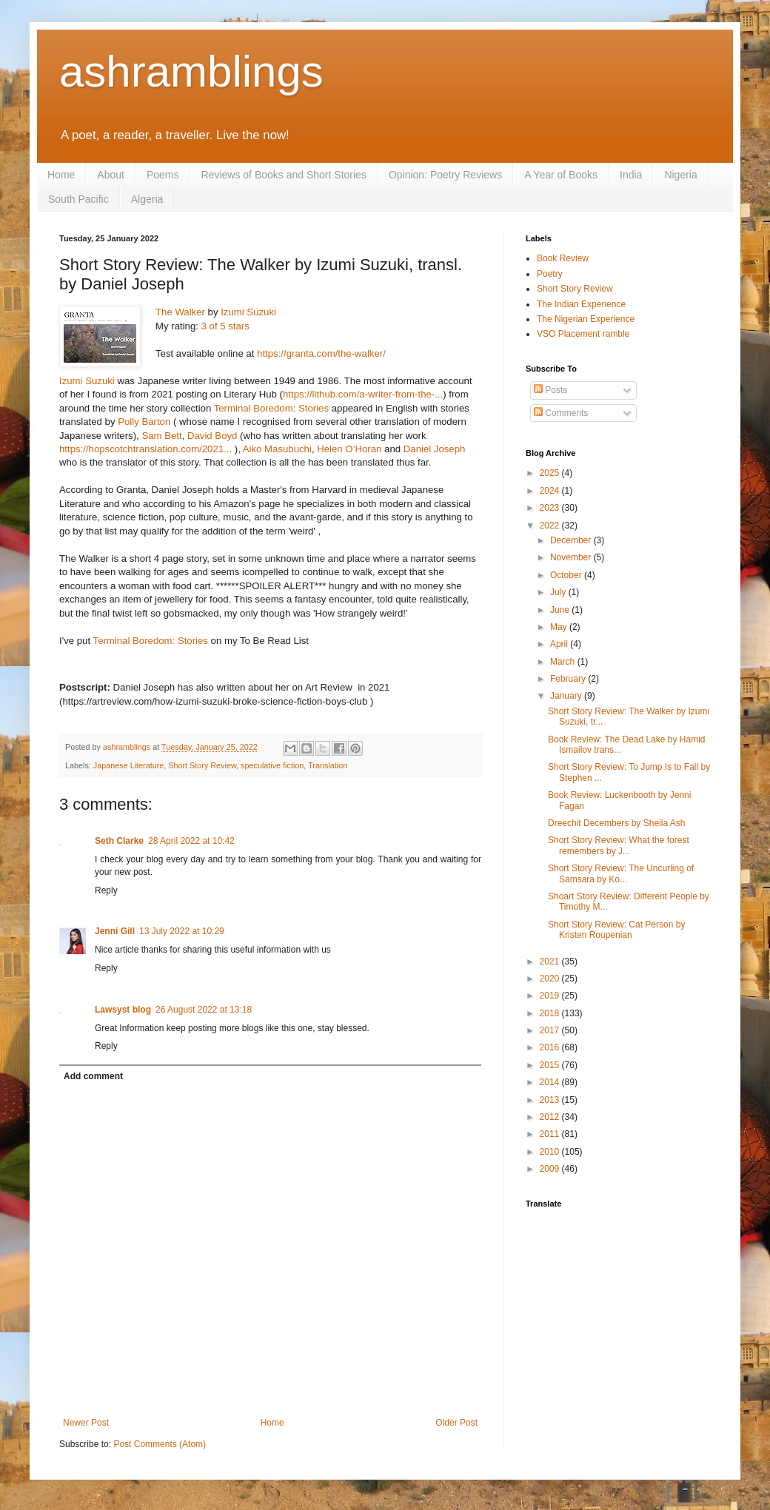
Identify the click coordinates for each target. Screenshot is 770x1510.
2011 (551, 1134)
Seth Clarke (119, 841)
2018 (551, 1013)
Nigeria (680, 175)
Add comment (93, 1076)
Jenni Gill (115, 931)
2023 (551, 508)
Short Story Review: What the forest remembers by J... (618, 845)
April (560, 644)
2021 (551, 961)
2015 (551, 1065)
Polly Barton (144, 421)
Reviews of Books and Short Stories (283, 175)
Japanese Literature (128, 765)
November (572, 557)
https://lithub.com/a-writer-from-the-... (363, 394)
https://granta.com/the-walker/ (321, 353)
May (559, 627)
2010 (551, 1152)
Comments (561, 413)
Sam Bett (161, 435)
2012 (551, 1117)
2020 (551, 978)
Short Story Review (202, 765)
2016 (551, 1047)
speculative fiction (272, 765)
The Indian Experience (581, 304)
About (110, 175)
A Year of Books (560, 175)
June (561, 610)
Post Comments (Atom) (159, 1444)
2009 (551, 1169)
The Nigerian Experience (586, 319)
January (567, 696)
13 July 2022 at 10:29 (181, 931)
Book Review (563, 258)
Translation (327, 765)
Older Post (456, 1422)
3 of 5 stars (225, 326)
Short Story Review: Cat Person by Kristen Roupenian (616, 929)
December (572, 540)
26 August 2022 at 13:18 (203, 1009)
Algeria (147, 199)
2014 (551, 1082)
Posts (550, 390)
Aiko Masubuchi (277, 448)
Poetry (550, 274)
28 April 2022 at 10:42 (191, 841)
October (567, 575)
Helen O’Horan (349, 448)
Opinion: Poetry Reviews (445, 175)
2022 (551, 525)
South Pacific (78, 199)
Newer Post (86, 1422)
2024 (551, 491)
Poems (163, 175)
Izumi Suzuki (248, 312)
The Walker (180, 312)
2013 (551, 1100)
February (569, 679)
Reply (106, 890)
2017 (551, 1030)
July (559, 592)
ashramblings (191, 71)
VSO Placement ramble (583, 334)
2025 (551, 473)
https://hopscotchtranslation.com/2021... (145, 448)
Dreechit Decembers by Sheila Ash (616, 823)
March (564, 662)
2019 (551, 995)
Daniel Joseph (435, 448)
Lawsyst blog (123, 1009)
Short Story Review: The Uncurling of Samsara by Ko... (621, 873)
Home (61, 175)
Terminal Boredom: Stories (271, 408)
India (631, 175)
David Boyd (212, 435)
